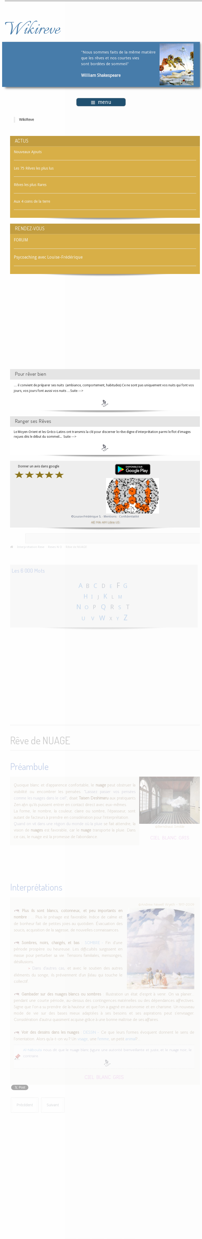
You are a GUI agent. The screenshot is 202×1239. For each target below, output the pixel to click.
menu (101, 102)
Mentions (110, 516)
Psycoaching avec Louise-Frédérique (48, 257)
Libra (111, 522)
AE (93, 522)
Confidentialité (129, 516)
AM (104, 522)
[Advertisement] (55, 326)
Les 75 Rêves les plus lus (34, 168)
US (117, 522)
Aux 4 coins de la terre (32, 201)
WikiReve (26, 119)
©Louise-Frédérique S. (86, 516)
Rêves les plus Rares (30, 185)
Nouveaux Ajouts (28, 152)
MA (98, 522)
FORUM (21, 239)
